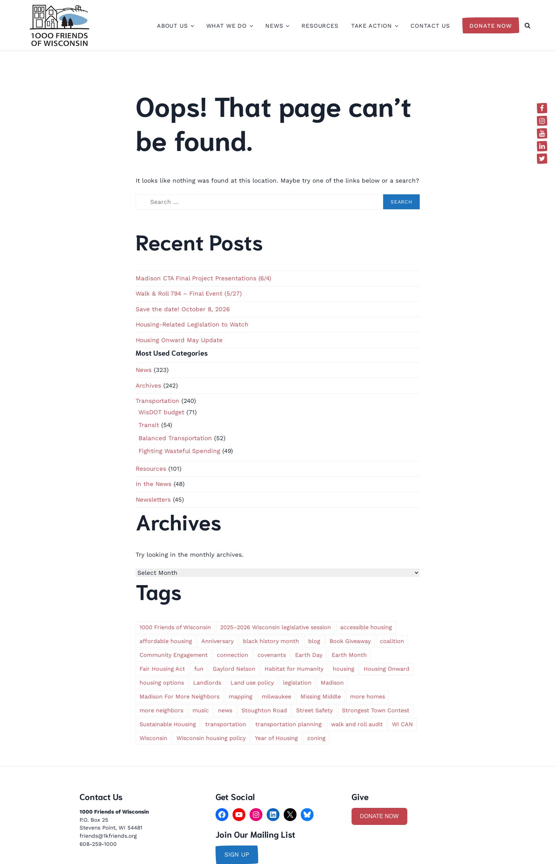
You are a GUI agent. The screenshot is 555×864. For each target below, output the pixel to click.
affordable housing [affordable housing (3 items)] (166, 641)
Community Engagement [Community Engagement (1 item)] (174, 655)
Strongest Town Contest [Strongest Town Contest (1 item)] (375, 710)
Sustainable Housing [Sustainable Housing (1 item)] (168, 724)
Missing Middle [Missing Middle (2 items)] (320, 696)
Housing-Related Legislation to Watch (192, 324)
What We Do (229, 25)
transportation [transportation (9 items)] (225, 724)
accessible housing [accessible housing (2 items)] (366, 627)
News (277, 25)
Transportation (157, 400)
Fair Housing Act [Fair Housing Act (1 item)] (162, 668)
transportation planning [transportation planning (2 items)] (288, 724)
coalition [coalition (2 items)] (392, 641)
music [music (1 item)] (200, 710)
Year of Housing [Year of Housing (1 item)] (276, 738)
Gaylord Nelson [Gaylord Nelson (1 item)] (234, 668)
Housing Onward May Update (179, 340)
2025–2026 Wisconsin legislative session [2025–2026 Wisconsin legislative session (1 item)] (275, 627)
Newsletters (153, 499)
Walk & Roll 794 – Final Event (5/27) (189, 293)
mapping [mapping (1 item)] (240, 696)
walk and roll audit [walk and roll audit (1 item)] (357, 724)
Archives (148, 385)
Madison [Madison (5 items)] (332, 682)
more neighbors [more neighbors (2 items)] (161, 710)
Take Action (374, 25)
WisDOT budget (161, 412)
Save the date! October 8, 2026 (183, 309)
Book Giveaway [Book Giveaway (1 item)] (350, 641)
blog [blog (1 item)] (314, 641)
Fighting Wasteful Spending (179, 450)
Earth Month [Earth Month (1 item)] (349, 655)
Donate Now (490, 25)
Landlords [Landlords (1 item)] (207, 682)
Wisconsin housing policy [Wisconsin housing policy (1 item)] (211, 738)
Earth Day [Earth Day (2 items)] (308, 655)
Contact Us (430, 25)
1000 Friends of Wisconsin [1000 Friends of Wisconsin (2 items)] (175, 627)
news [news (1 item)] (225, 710)
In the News (154, 483)
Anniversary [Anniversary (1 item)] (217, 641)
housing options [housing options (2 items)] (162, 682)
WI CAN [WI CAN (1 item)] (402, 724)
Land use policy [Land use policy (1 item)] (252, 682)
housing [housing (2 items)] (343, 668)
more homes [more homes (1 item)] (367, 696)
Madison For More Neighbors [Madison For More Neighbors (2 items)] (179, 696)
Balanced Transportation (175, 438)
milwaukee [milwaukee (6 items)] (276, 696)
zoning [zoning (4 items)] (316, 738)
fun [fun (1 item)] (198, 668)
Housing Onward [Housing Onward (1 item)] (386, 668)
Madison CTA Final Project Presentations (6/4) (203, 278)
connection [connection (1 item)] (232, 655)
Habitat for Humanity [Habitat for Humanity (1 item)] (294, 668)
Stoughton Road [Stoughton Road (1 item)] (264, 710)
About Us (175, 25)
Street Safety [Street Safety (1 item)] (314, 710)
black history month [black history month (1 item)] (271, 641)
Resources (319, 25)
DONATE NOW (379, 816)
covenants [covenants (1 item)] (271, 655)
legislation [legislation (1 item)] (297, 682)
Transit (148, 424)
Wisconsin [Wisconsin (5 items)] (153, 738)
